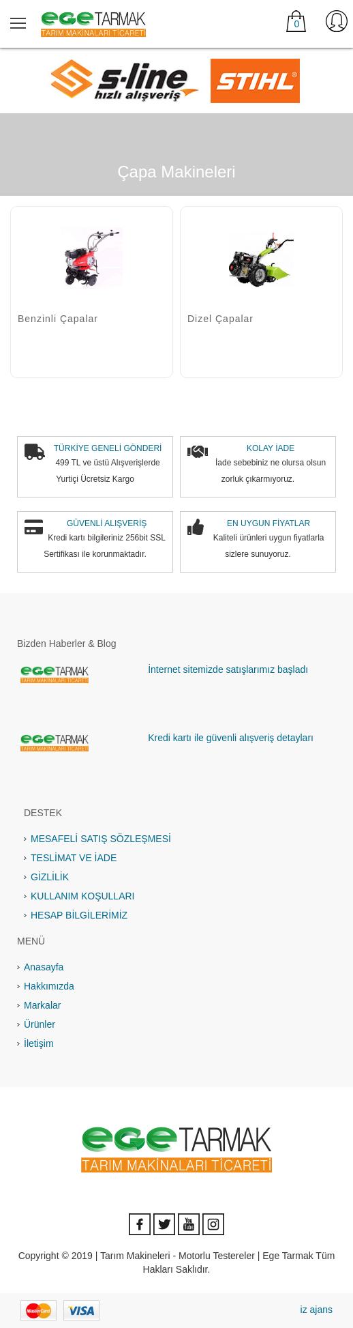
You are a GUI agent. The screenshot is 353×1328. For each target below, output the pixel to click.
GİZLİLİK (50, 876)
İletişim (39, 1043)
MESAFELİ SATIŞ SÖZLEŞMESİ (101, 838)
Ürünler (39, 1024)
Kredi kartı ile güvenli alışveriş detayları (230, 737)
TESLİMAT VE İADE (74, 857)
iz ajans (317, 1309)
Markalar (42, 1005)
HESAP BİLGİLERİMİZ (79, 915)
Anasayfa (43, 967)
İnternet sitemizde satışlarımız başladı (228, 669)
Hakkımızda (49, 986)
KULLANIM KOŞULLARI (83, 896)
